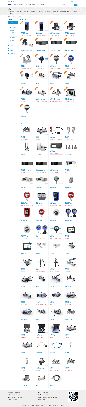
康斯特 (13, 4)
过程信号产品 (12, 45)
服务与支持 (28, 4)
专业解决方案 (12, 53)
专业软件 (12, 50)
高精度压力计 (12, 32)
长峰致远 (71, 1)
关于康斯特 (41, 4)
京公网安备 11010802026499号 (57, 405)
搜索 (76, 4)
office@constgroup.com (17, 397)
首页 (10, 16)
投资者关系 (34, 4)
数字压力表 (11, 30)
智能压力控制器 (12, 27)
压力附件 (11, 43)
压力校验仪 (11, 25)
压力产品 (19, 16)
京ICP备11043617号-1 (45, 405)
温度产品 (12, 48)
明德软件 (75, 1)
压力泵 (10, 35)
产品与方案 (21, 4)
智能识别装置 (12, 38)
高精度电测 (11, 40)
